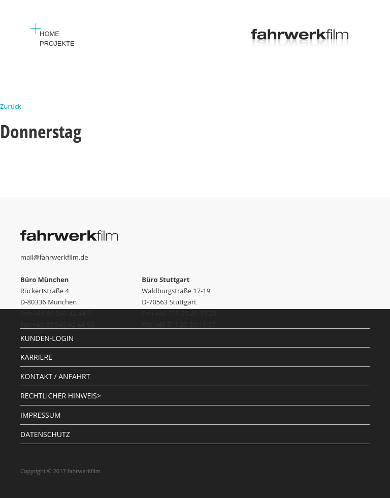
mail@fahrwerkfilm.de (54, 257)
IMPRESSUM (40, 415)
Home (49, 34)
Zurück (10, 106)
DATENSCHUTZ (45, 434)
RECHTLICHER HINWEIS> (60, 395)
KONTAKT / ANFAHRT (55, 376)
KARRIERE (36, 357)
